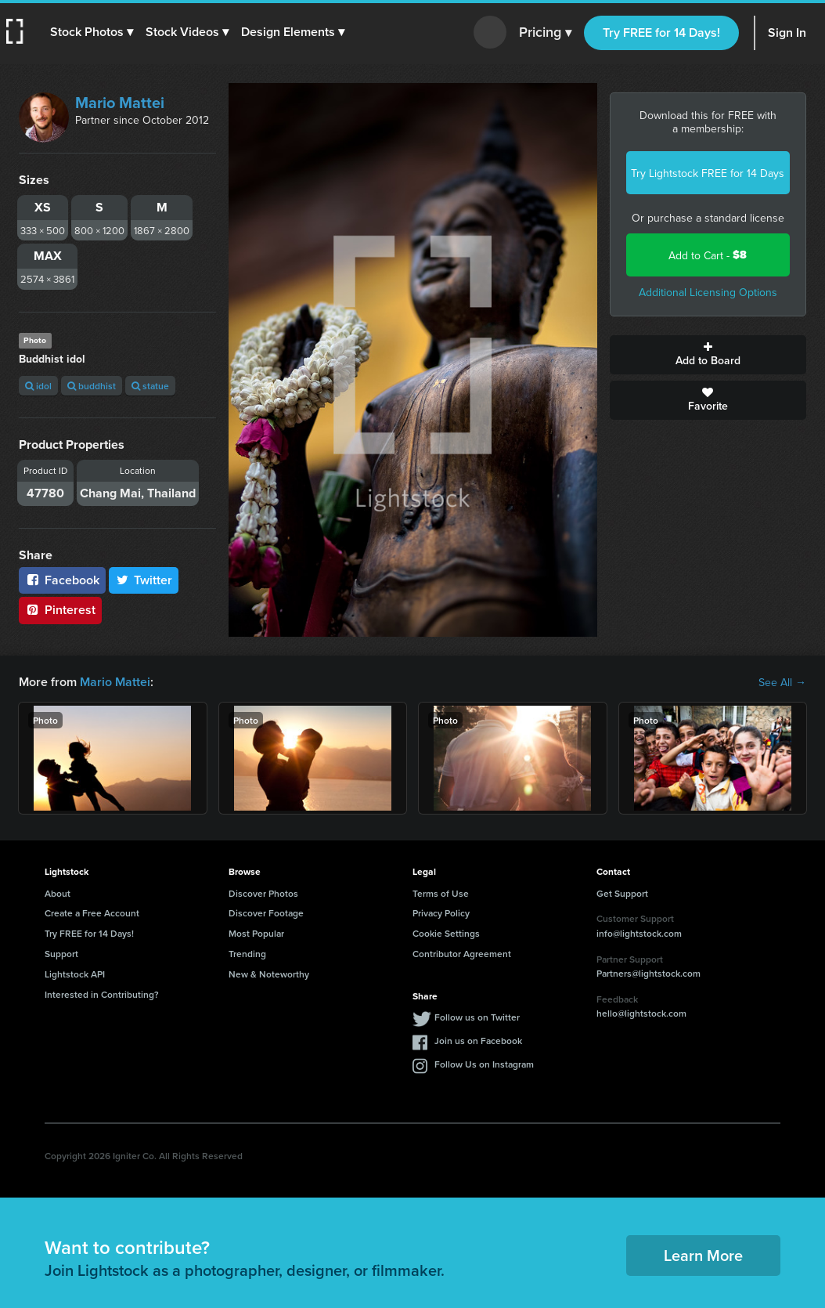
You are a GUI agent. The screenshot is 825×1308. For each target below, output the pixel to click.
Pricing (545, 33)
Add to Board (708, 354)
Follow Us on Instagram (484, 1064)
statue (150, 385)
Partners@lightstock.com (648, 973)
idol (38, 385)
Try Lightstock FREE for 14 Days (707, 173)
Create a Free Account (92, 913)
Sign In (787, 32)
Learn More (703, 1255)
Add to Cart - (707, 255)
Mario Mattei (119, 102)
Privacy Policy (441, 913)
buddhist (91, 385)
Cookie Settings (446, 933)
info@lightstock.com (639, 933)
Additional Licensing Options (708, 292)
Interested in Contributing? (102, 994)
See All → (782, 682)
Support (61, 953)
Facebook (62, 580)
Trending (247, 953)
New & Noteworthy (269, 974)
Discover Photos (263, 893)
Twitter (144, 580)
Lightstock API (75, 974)
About (57, 893)
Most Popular (256, 933)
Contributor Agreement (461, 953)
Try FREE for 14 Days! (661, 32)
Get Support (622, 893)
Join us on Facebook (478, 1040)
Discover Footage (266, 913)
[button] (91, 32)
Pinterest (60, 610)
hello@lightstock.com (641, 1013)
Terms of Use (440, 893)
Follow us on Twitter (477, 1017)
